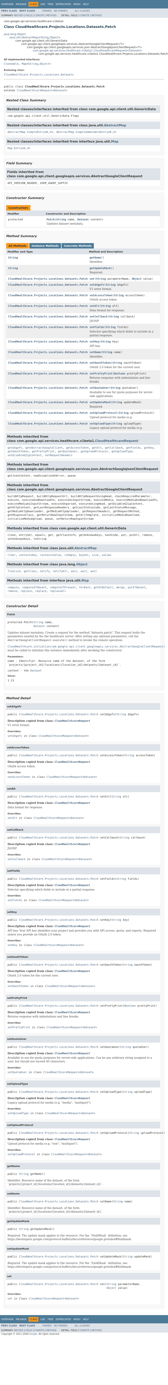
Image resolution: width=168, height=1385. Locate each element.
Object (54, 37)
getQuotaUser (67, 451)
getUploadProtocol (94, 451)
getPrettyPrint (43, 451)
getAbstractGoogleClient (44, 447)
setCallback (99, 316)
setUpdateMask (100, 402)
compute (13, 587)
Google (33, 1334)
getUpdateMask (100, 268)
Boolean (119, 373)
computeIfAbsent (34, 587)
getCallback (114, 447)
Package (21, 4)
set (92, 278)
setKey (94, 341)
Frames (47, 10)
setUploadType (100, 423)
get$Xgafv (15, 447)
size (95, 555)
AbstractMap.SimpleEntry (26, 131)
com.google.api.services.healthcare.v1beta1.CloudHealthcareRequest (80, 50)
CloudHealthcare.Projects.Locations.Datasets (39, 74)
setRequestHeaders (58, 455)
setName (95, 352)
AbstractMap (115, 125)
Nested (18, 15)
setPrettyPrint (101, 373)
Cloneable (11, 63)
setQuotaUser (99, 387)
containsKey (28, 555)
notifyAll (60, 571)
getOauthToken (18, 451)
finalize (14, 571)
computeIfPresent (63, 587)
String (44, 37)
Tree (50, 4)
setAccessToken (101, 295)
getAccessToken (77, 447)
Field (28, 15)
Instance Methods (45, 245)
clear (12, 555)
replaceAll (58, 591)
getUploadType (122, 451)
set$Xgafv (97, 284)
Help (86, 4)
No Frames (61, 10)
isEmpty (70, 555)
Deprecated (63, 4)
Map (24, 63)
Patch (51, 219)
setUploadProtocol (103, 412)
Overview (7, 4)
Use (42, 4)
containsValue (50, 555)
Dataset (134, 50)
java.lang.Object (15, 34)
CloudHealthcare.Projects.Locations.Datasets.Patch (48, 278)
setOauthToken (100, 362)
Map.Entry (15, 148)
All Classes (82, 10)
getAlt (97, 447)
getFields (133, 447)
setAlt (94, 305)
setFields (97, 327)
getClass (30, 571)
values (107, 555)
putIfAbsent (137, 587)
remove (12, 591)
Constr (39, 15)
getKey (149, 447)
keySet (84, 555)
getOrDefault (103, 587)
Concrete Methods (78, 245)
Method (51, 15)
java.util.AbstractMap (24, 37)
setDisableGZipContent (25, 455)
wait (74, 571)
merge (120, 587)
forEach (84, 587)
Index (77, 4)
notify (45, 571)
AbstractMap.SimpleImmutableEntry (82, 131)
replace (26, 591)
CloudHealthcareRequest (34, 90)
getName (95, 257)
